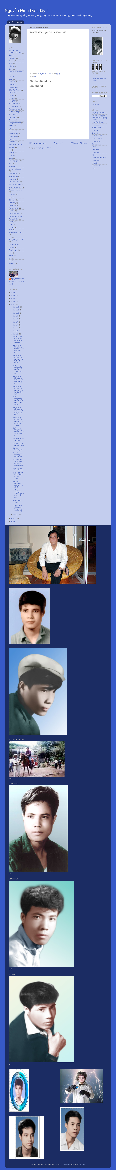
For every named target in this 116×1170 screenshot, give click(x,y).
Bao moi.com (96, 144)
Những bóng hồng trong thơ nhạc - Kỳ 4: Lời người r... (18, 431)
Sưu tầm (12, 203)
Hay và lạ (12, 131)
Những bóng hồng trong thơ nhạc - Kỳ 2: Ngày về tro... (18, 411)
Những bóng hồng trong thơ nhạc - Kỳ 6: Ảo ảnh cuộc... (18, 348)
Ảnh (10, 55)
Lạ (10, 150)
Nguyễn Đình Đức (17, 279)
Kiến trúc (12, 147)
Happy (11, 125)
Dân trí (94, 147)
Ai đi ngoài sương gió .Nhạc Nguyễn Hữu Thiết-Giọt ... (18, 493)
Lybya (11, 158)
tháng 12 (16, 307)
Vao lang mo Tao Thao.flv (18, 439)
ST (35, 76)
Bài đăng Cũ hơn (78, 143)
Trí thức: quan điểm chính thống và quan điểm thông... (18, 508)
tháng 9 (16, 316)
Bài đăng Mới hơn (37, 143)
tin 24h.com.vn (97, 138)
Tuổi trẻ (94, 163)
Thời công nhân (14, 213)
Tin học (11, 224)
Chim (10, 69)
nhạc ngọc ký (13, 176)
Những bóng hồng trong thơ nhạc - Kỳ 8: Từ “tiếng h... (18, 379)
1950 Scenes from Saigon (18, 469)
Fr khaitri (12, 98)
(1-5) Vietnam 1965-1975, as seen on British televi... (18, 462)
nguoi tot (12, 166)
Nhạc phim (12, 179)
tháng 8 (16, 319)
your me (11, 263)
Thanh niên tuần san (99, 157)
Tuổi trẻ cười (96, 166)
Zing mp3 (95, 133)
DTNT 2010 (13, 87)
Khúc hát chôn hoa (15, 144)
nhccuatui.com (97, 136)
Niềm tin (94, 168)
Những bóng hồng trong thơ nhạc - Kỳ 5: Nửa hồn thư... (18, 390)
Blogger (82, 1164)
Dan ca (11, 84)
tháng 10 (16, 313)
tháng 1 (16, 514)
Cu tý (10, 79)
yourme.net (96, 125)
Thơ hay (11, 211)
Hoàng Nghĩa (13, 136)
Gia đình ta (12, 117)
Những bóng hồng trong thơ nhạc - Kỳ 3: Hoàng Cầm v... (18, 421)
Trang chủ (58, 143)
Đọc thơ (11, 95)
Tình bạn (12, 227)
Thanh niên (96, 160)
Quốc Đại (12, 194)
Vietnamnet (96, 152)
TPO (10, 237)
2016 (13, 292)
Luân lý (11, 155)
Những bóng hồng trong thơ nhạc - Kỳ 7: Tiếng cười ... (18, 369)
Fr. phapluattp (13, 106)
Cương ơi (12, 82)
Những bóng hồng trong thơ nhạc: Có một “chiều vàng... (18, 400)
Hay (10, 128)
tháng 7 (16, 322)
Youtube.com (96, 128)
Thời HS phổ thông (15, 216)
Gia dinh (12, 114)
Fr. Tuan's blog (14, 112)
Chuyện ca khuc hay (16, 72)
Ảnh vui (11, 61)
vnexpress (95, 149)
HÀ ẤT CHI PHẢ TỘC (99, 113)
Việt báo (94, 155)
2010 (13, 521)
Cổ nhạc (12, 76)
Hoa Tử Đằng (13, 133)
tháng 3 (16, 331)
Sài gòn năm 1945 (17, 501)
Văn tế (11, 255)
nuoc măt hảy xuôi (15, 187)
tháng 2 (16, 334)
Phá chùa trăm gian (15, 190)
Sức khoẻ (12, 200)
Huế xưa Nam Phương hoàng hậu (17, 454)
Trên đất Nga (13, 244)
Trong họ (12, 247)
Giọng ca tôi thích (15, 123)
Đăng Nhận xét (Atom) (43, 148)
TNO (10, 230)
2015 (13, 295)
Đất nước (12, 93)
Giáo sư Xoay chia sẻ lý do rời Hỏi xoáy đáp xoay (18, 339)
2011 (13, 518)
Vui (10, 261)
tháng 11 (16, 310)
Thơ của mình (13, 208)
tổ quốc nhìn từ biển (15, 232)
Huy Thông (12, 142)
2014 (13, 298)
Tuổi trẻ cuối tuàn (98, 122)
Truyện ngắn (13, 250)
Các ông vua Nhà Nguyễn (18, 449)
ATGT (11, 63)
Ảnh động (12, 58)
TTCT (11, 253)
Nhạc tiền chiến (14, 182)
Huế (10, 139)
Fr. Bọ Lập (12, 101)
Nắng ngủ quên (14, 161)
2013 (13, 301)
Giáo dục (12, 120)
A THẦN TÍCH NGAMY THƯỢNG (15, 52)
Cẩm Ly (11, 66)
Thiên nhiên (13, 205)
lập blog (11, 152)
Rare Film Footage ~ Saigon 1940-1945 (18, 484)
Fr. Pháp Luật (13, 103)
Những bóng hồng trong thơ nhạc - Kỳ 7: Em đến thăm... (18, 359)
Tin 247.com (96, 141)
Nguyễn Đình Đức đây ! (26, 10)
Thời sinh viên (13, 219)
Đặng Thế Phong (14, 90)
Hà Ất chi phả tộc (15, 22)
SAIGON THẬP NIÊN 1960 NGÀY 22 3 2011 (18, 475)
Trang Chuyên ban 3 (16, 240)
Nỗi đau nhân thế (14, 184)
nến (10, 163)
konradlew (66, 1164)
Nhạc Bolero (13, 173)
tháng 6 (16, 325)
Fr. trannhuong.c (14, 109)
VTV (10, 258)
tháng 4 (16, 328)
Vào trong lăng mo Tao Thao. (18, 444)
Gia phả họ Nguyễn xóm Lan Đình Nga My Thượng (99, 117)
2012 (13, 304)
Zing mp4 (95, 130)
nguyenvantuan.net (15, 169)
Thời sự (11, 222)
